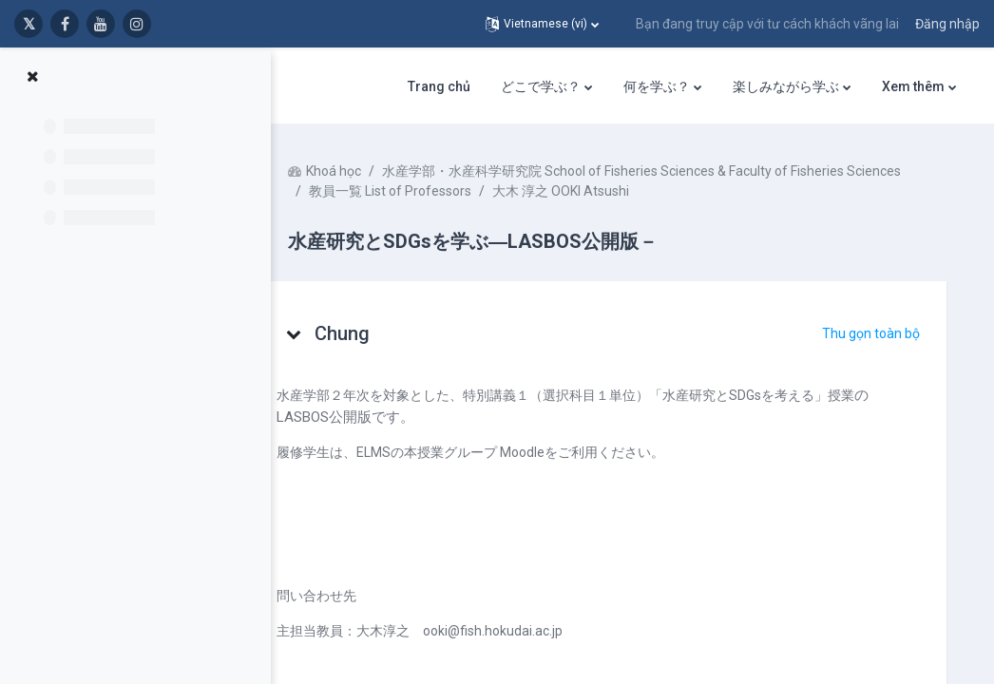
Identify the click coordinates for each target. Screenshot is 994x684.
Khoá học (369, 171)
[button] (542, 23)
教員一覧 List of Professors (426, 210)
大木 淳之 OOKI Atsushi (596, 210)
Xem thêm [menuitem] (913, 86)
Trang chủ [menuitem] (439, 86)
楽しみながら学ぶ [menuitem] (786, 86)
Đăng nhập (947, 23)
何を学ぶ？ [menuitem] (656, 86)
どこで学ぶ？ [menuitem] (541, 86)
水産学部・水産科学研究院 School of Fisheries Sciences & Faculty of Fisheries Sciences (604, 191)
